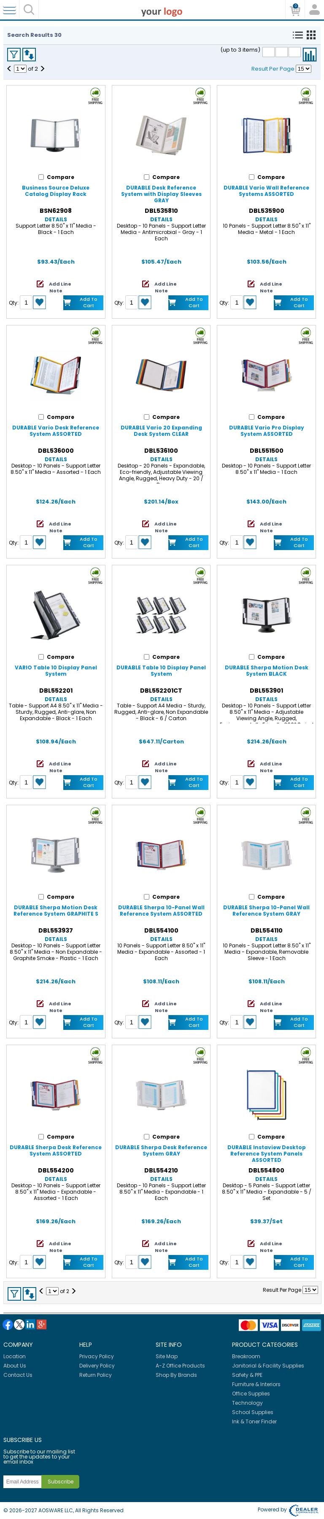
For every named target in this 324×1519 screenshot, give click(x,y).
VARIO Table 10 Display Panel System (56, 670)
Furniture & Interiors (256, 1384)
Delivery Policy (97, 1365)
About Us (14, 1365)
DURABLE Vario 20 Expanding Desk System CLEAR (161, 431)
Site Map (167, 1356)
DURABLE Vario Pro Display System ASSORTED (266, 431)
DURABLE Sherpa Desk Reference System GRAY (161, 1150)
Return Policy (95, 1375)
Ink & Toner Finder (254, 1421)
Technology (247, 1402)
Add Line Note (60, 287)
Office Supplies (251, 1393)
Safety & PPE (247, 1375)
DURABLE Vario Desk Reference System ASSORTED (55, 431)
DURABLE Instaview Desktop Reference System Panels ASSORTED (266, 1154)
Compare (309, 54)
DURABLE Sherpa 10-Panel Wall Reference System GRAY (266, 910)
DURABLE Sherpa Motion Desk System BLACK (266, 670)
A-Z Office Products (180, 1365)
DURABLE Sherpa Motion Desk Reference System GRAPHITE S (56, 910)
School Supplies (252, 1412)
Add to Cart (88, 302)
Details (56, 219)
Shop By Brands (176, 1375)
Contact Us (17, 1375)
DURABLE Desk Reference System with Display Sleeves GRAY (161, 194)
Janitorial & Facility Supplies (268, 1365)
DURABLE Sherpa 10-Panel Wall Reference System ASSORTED (161, 910)
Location (14, 1356)
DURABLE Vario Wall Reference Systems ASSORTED (266, 191)
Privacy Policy (96, 1356)
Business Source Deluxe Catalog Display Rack (55, 191)
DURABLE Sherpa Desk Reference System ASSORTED (56, 1150)
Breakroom (246, 1356)
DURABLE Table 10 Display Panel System (161, 670)
